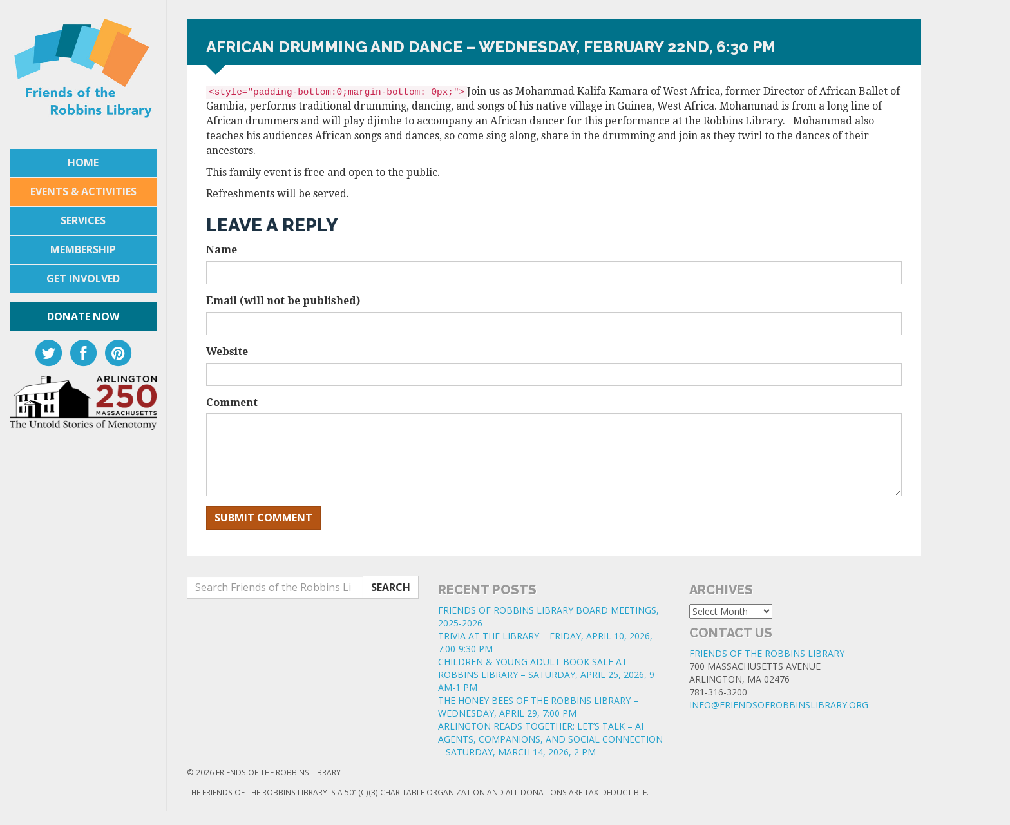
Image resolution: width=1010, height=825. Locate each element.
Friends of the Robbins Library (766, 653)
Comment (232, 402)
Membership (83, 249)
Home (83, 162)
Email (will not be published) (283, 301)
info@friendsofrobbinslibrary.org (778, 705)
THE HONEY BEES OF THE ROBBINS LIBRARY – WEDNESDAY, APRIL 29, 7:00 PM (538, 706)
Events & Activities (83, 191)
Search (390, 587)
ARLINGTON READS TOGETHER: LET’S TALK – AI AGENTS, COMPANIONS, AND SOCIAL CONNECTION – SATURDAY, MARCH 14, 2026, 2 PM (550, 739)
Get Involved (83, 278)
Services (83, 220)
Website (227, 351)
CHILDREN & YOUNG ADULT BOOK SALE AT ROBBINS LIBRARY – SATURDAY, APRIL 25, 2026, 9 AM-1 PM (546, 674)
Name (221, 250)
